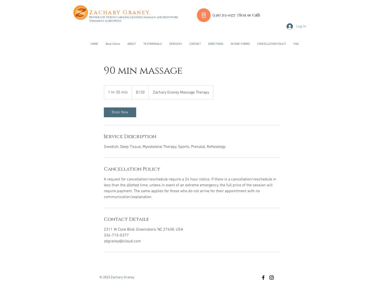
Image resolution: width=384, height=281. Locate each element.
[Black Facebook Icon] (263, 278)
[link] (120, 112)
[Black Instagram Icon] (272, 278)
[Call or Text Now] (203, 15)
